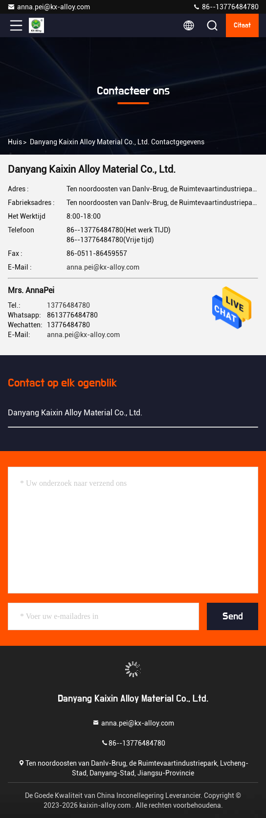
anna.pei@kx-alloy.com (48, 7)
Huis (15, 142)
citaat (242, 25)
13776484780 (68, 305)
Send (232, 616)
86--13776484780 (226, 7)
